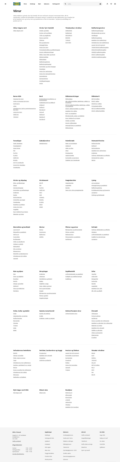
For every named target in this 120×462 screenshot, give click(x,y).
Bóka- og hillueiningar (19, 183)
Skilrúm (93, 160)
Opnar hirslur (16, 148)
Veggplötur (42, 358)
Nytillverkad (68, 33)
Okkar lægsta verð (18, 30)
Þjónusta (46, 4)
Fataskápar (42, 69)
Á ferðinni (94, 337)
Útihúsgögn (95, 313)
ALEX (93, 355)
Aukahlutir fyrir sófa (97, 288)
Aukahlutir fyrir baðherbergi (99, 40)
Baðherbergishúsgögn (45, 64)
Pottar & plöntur (96, 316)
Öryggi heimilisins (49, 453)
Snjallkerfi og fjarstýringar (98, 237)
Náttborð (41, 114)
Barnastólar (16, 320)
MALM (93, 353)
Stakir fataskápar (17, 143)
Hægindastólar (69, 183)
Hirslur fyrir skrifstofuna (45, 71)
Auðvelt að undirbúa (44, 313)
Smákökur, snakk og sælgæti (47, 318)
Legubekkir (68, 185)
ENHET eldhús (95, 101)
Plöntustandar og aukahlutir (72, 237)
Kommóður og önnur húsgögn (47, 66)
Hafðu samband (16, 441)
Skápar (15, 185)
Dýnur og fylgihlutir (18, 276)
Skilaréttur (84, 447)
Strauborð (68, 360)
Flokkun (67, 362)
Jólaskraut (42, 276)
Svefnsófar (94, 281)
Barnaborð (42, 109)
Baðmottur (42, 234)
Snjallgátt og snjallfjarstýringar (73, 276)
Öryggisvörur (42, 353)
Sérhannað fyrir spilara (98, 158)
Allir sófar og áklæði (97, 291)
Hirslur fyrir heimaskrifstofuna (47, 74)
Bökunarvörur (17, 251)
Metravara (16, 374)
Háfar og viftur (69, 148)
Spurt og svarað (85, 450)
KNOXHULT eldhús (97, 103)
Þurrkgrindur (68, 358)
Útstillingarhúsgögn (44, 81)
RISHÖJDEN (68, 397)
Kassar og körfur (43, 38)
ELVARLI (15, 155)
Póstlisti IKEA (48, 456)
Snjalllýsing (68, 279)
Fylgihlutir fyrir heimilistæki (72, 160)
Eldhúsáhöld (16, 246)
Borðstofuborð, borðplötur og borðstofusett (47, 99)
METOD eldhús (96, 99)
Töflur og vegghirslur (45, 35)
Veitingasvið (56, 4)
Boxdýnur (15, 279)
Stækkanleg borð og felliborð (47, 102)
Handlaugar (95, 35)
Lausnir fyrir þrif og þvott (98, 45)
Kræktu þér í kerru (68, 438)
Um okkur (102, 441)
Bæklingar (47, 435)
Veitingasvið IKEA (49, 438)
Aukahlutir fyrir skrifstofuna (99, 150)
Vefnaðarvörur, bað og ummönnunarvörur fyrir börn (24, 109)
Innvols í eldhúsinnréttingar (46, 52)
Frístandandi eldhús (97, 106)
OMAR (41, 207)
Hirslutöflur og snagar (19, 200)
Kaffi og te (16, 234)
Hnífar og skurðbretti (19, 241)
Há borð (41, 112)
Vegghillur (16, 209)
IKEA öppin (47, 447)
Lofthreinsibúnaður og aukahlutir (100, 234)
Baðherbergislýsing (97, 38)
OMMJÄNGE (68, 30)
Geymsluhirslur (43, 76)
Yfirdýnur (67, 404)
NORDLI (94, 358)
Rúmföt (15, 281)
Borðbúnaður (16, 239)
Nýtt (39, 4)
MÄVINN (67, 38)
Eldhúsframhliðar (43, 57)
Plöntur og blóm (69, 232)
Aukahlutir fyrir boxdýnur (72, 407)
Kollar (14, 328)
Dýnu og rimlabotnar (18, 288)
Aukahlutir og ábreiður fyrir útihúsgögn (102, 323)
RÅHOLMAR (68, 395)
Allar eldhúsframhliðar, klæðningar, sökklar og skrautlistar (77, 102)
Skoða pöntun (48, 459)
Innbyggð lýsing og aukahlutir (73, 125)
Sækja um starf (104, 438)
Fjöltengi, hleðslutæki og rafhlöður (101, 155)
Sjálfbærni (102, 447)
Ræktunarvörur (69, 234)
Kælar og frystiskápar (71, 143)
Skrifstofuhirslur (96, 148)
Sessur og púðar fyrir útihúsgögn (100, 320)
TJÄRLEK (67, 40)
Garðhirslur (94, 318)
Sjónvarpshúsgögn (18, 188)
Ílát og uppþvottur (44, 42)
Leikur (14, 106)
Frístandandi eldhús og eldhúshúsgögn (49, 50)
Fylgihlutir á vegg (43, 283)
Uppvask (15, 258)
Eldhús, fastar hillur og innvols (47, 54)
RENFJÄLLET (68, 392)
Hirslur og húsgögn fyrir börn (21, 101)
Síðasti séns (42, 392)
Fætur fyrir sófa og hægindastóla (74, 190)
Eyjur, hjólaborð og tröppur (72, 118)
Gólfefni (41, 237)
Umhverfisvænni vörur (71, 313)
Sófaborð (41, 105)
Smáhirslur (94, 153)
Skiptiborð (42, 117)
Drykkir (41, 316)
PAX (14, 150)
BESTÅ (41, 183)
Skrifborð (41, 107)
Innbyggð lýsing (43, 45)
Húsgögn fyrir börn (18, 99)
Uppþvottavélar (69, 155)
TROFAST (15, 117)
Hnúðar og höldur (44, 30)
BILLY (93, 367)
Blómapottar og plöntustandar (73, 229)
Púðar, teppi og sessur (19, 358)
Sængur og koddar (18, 283)
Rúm (14, 274)
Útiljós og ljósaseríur (97, 332)
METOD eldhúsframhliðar (98, 108)
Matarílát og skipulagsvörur (20, 253)
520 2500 (14, 439)
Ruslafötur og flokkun (19, 204)
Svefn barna (16, 103)
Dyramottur (42, 232)
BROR (40, 204)
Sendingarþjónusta (68, 435)
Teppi (14, 360)
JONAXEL (41, 197)
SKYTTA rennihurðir (18, 162)
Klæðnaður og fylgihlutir (19, 377)
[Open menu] (5, 4)
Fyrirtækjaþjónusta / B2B (69, 450)
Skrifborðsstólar (96, 143)
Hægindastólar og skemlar (20, 316)
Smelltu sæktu (67, 453)
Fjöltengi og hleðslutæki (98, 195)
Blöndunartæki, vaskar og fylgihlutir (74, 116)
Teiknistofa (66, 447)
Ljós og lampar (96, 183)
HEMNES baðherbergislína (99, 52)
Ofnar (66, 150)
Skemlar (67, 188)
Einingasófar (95, 279)
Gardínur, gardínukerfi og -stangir (22, 365)
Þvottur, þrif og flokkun (45, 33)
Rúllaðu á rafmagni (68, 441)
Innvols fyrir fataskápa (19, 165)
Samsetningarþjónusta (69, 456)
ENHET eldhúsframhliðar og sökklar (74, 108)
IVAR (40, 195)
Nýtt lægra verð (17, 392)
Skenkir (15, 195)
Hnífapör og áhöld (18, 244)
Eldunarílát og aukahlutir (19, 232)
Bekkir (15, 330)
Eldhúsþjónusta (67, 444)
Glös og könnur (17, 249)
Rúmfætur (16, 291)
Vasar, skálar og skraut (45, 286)
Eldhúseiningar (69, 128)
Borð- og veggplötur (71, 113)
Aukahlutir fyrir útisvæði (98, 328)
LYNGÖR (67, 400)
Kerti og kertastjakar (44, 288)
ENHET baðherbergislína (98, 54)
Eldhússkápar (42, 59)
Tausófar (94, 274)
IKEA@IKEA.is (15, 437)
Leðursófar (94, 276)
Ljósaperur (94, 192)
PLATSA (15, 153)
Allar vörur (47, 450)
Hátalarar (94, 232)
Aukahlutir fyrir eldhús (71, 111)
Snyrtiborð (42, 119)
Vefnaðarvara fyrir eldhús (20, 256)
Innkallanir (47, 444)
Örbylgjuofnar (69, 153)
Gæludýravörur (43, 143)
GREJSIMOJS (68, 35)
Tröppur (15, 325)
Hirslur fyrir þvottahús (71, 365)
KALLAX (94, 362)
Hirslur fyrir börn (43, 47)
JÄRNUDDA (68, 402)
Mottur (41, 229)
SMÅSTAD (16, 114)
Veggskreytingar (43, 298)
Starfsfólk (102, 444)
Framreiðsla (16, 237)
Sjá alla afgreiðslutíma (18, 454)
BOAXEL (15, 160)
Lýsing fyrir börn (17, 112)
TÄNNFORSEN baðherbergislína (100, 47)
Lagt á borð (16, 229)
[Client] (107, 3)
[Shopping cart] (115, 3)
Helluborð (68, 146)
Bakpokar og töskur (18, 214)
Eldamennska (95, 335)
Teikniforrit (84, 441)
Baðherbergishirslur (44, 62)
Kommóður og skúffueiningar (21, 190)
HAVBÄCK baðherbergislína (99, 57)
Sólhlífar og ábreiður (97, 330)
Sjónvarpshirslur (43, 78)
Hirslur (41, 83)
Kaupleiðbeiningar (86, 438)
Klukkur (41, 281)
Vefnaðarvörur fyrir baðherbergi (100, 42)
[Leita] (83, 4)
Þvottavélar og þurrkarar (72, 158)
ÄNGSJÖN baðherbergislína (99, 50)
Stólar (14, 313)
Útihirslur (41, 40)
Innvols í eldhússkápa (71, 123)
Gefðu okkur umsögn (86, 444)
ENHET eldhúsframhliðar (98, 111)
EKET (40, 192)
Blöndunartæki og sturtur (98, 33)
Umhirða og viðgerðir (45, 360)
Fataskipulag (16, 167)
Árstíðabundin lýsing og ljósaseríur (101, 190)
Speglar (41, 291)
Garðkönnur (68, 239)
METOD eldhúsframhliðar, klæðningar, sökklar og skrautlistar (77, 105)
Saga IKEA (102, 435)
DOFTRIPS (68, 42)
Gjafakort (47, 441)
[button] (26, 3)
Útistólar (15, 323)
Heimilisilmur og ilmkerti (45, 279)
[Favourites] (111, 4)
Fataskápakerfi (17, 146)
